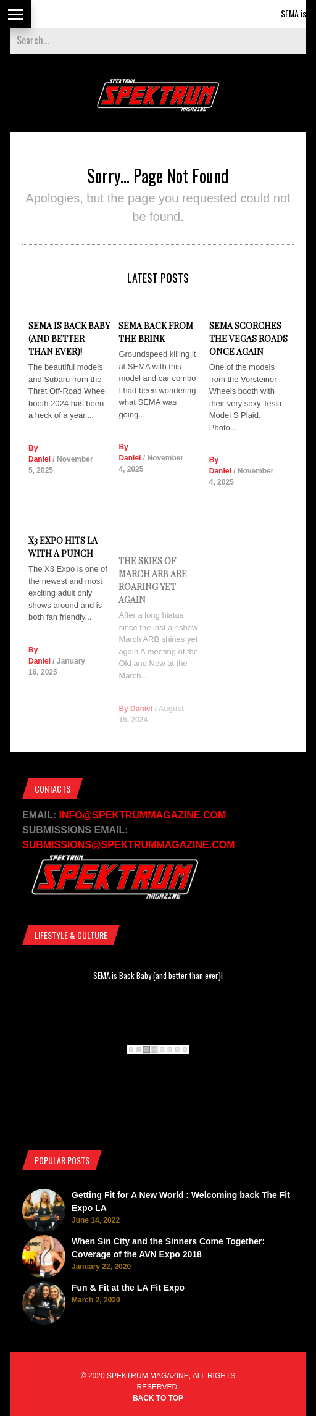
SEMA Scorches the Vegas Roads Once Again (248, 344)
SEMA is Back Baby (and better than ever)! (69, 338)
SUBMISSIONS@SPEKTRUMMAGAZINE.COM (128, 844)
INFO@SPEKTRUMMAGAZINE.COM (143, 815)
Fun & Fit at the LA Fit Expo (128, 1288)
